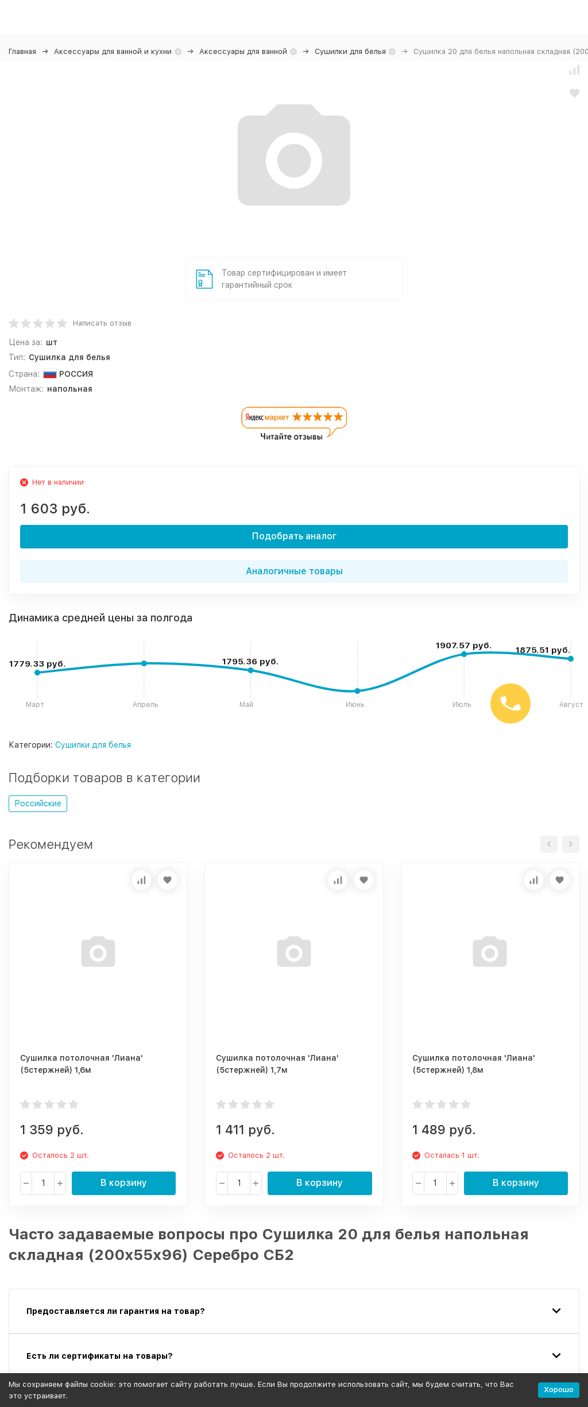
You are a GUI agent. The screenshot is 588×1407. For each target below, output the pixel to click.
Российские (37, 803)
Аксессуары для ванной (243, 51)
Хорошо (559, 1389)
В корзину (123, 1182)
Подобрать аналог (294, 536)
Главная (22, 51)
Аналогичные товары (294, 571)
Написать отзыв (102, 323)
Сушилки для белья (350, 51)
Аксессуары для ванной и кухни (113, 51)
